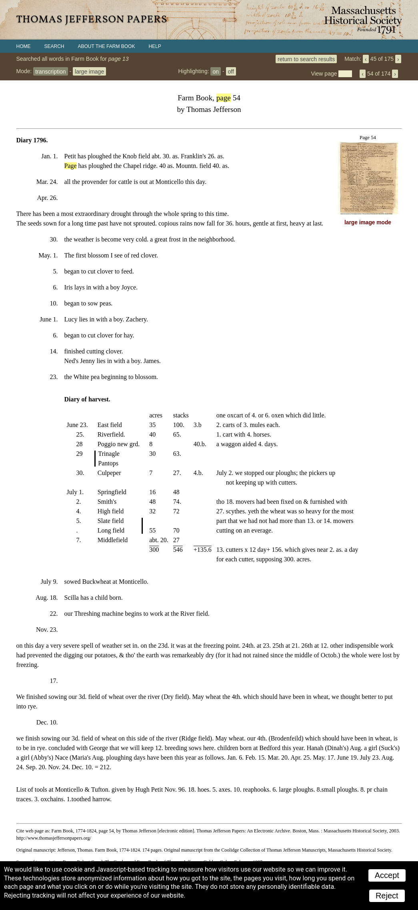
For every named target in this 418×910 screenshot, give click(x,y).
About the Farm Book (106, 46)
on (215, 71)
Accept (387, 875)
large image (89, 71)
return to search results (306, 59)
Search (54, 46)
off (231, 71)
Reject (387, 895)
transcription (50, 71)
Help (154, 46)
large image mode (367, 223)
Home (23, 46)
